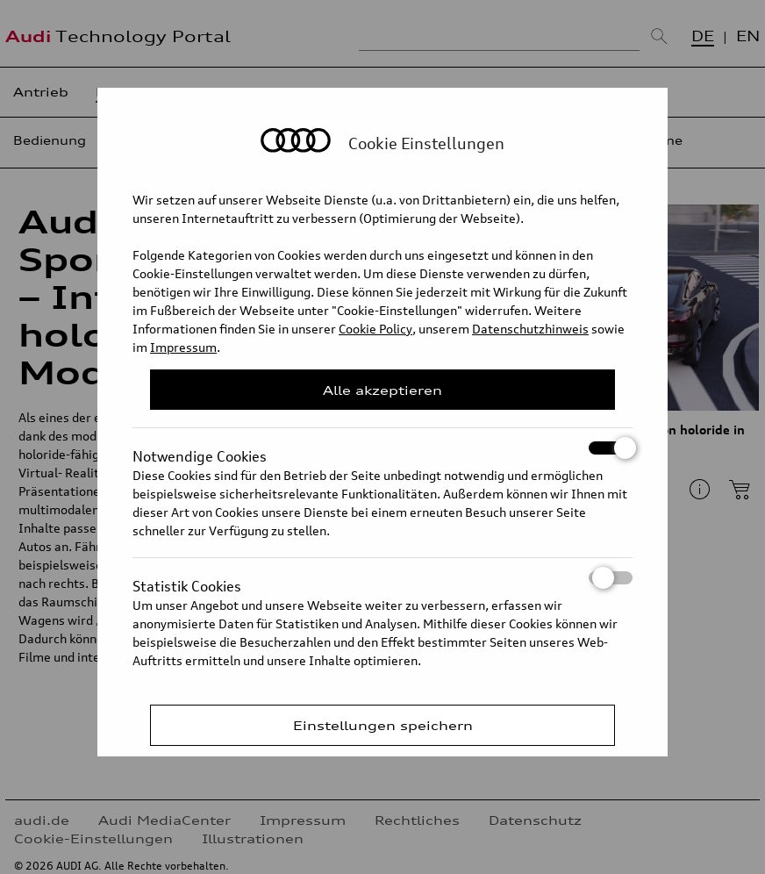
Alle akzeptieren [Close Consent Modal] (382, 390)
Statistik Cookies (382, 577)
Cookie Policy (375, 328)
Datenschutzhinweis (530, 328)
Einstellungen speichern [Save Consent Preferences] (383, 725)
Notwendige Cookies (382, 448)
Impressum (183, 347)
